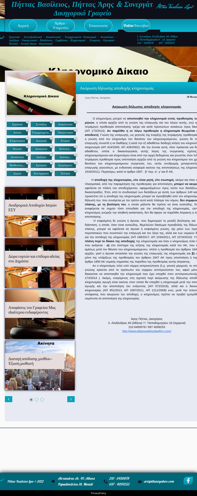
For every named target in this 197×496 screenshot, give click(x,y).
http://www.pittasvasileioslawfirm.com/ (146, 331)
